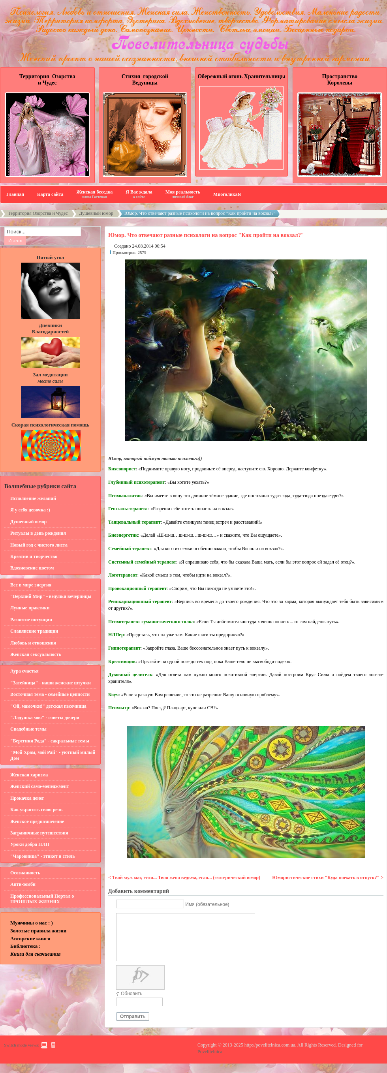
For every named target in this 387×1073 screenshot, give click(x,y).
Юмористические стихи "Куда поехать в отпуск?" (326, 877)
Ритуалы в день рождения (38, 533)
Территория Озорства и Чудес (38, 213)
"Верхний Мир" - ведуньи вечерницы (50, 596)
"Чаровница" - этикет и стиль (42, 856)
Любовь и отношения (33, 643)
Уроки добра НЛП (29, 844)
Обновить (131, 1003)
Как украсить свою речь (36, 809)
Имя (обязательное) (207, 904)
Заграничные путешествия (39, 833)
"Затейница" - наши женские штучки (50, 683)
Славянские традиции (34, 631)
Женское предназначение (37, 821)
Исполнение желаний (33, 498)
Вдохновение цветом (32, 568)
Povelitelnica (209, 1061)
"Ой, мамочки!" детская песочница (48, 706)
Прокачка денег (27, 798)
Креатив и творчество (33, 556)
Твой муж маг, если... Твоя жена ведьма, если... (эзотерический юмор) (186, 877)
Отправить (132, 1026)
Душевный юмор (96, 213)
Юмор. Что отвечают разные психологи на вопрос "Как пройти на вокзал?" (206, 235)
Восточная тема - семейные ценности (50, 694)
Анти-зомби (23, 884)
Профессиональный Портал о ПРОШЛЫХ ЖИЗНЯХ (42, 898)
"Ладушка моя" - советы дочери (44, 717)
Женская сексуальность (35, 654)
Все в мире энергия (30, 585)
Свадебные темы (28, 729)
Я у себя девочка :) (30, 510)
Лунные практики (29, 608)
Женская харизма (29, 775)
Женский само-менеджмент (39, 786)
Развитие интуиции (31, 619)
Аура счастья (24, 671)
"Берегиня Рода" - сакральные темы (49, 741)
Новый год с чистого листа (39, 545)
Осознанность (25, 873)
